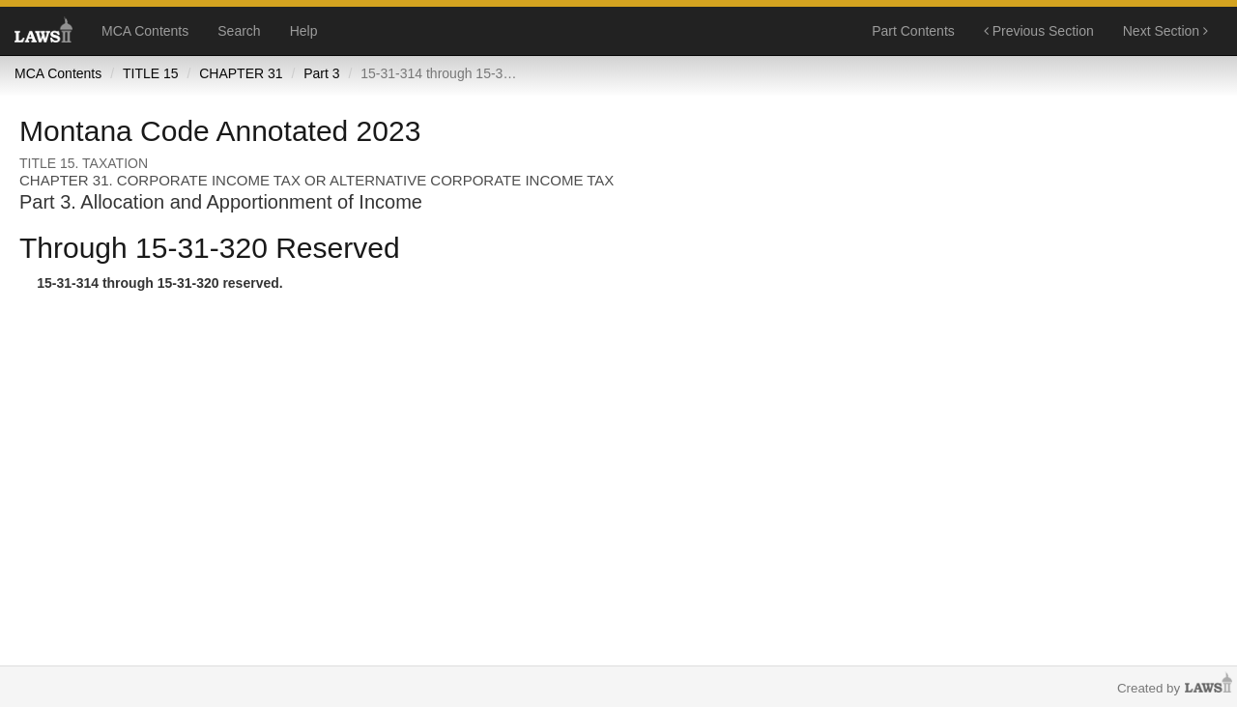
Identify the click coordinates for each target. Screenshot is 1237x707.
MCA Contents (144, 31)
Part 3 (321, 73)
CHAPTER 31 (240, 73)
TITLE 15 (151, 73)
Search (238, 31)
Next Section (1165, 31)
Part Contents (913, 31)
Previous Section (1039, 31)
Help (304, 31)
